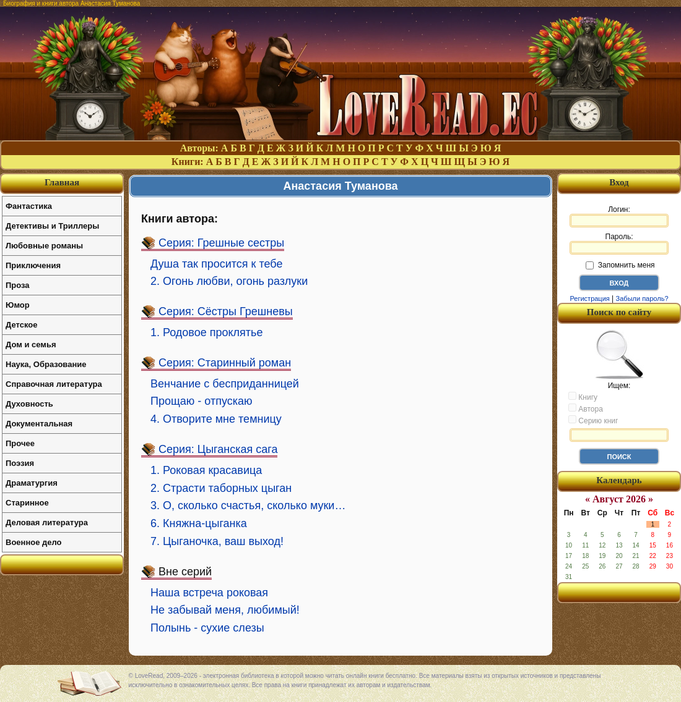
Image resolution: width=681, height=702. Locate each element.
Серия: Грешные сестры (221, 243)
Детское (21, 324)
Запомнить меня (620, 265)
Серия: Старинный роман (224, 363)
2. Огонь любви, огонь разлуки (229, 281)
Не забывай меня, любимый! (225, 610)
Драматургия (32, 483)
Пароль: (619, 243)
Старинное (27, 502)
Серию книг (593, 420)
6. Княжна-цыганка (198, 523)
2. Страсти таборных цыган (221, 488)
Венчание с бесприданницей (224, 384)
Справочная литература (54, 384)
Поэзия (20, 463)
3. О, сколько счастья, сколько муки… (247, 505)
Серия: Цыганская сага (217, 449)
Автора (585, 408)
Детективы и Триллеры (52, 225)
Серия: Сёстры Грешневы (225, 311)
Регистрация (589, 298)
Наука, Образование (46, 364)
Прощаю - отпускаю (201, 401)
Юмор (18, 305)
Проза (18, 285)
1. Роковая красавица (206, 470)
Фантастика (29, 206)
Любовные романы (44, 245)
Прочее (20, 443)
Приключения (33, 265)
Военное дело (34, 542)
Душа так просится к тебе (216, 264)
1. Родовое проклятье (206, 332)
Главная (62, 182)
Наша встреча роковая (209, 592)
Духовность (29, 403)
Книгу (582, 397)
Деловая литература (47, 522)
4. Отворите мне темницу (216, 419)
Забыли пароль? (642, 298)
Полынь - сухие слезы (207, 628)
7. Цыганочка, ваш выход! (217, 541)
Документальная (39, 423)
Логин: (619, 216)
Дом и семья (31, 344)
